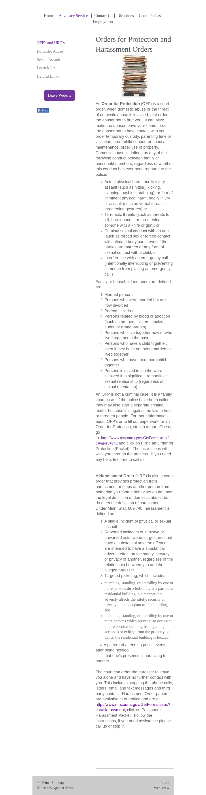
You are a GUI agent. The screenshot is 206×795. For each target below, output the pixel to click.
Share (43, 110)
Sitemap (57, 783)
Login (164, 783)
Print (43, 783)
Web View (161, 788)
